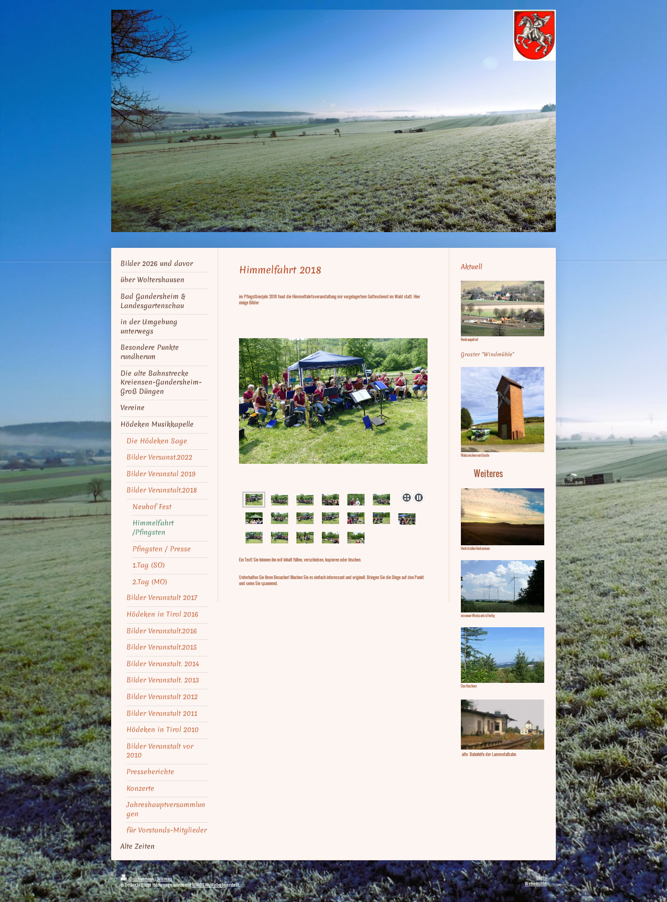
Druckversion (137, 878)
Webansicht (536, 883)
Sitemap (164, 878)
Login (541, 877)
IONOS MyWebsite (209, 884)
